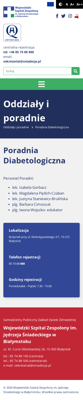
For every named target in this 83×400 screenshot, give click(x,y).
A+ (72, 4)
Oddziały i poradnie (16, 127)
